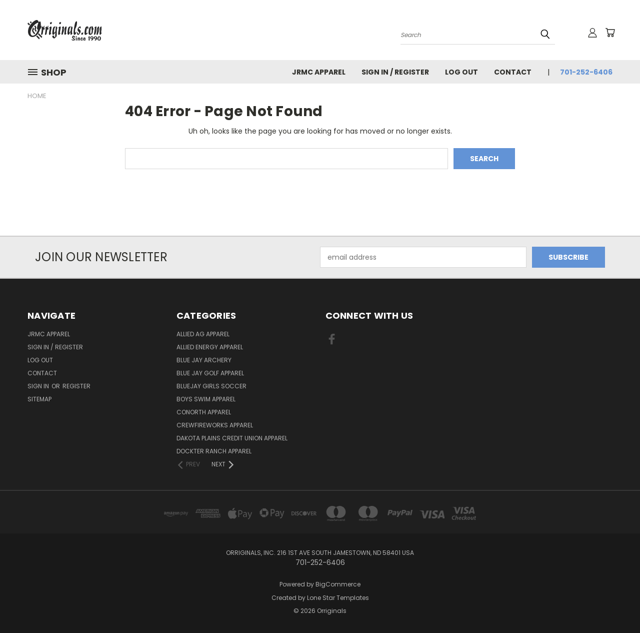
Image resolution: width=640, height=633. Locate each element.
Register (76, 386)
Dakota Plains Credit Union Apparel (232, 438)
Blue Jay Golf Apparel (210, 373)
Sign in (39, 386)
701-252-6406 (586, 72)
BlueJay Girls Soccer (211, 386)
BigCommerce (338, 584)
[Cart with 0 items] (610, 33)
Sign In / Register (395, 72)
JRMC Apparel (319, 72)
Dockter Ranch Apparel (214, 451)
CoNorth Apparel (203, 412)
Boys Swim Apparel (206, 399)
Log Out (461, 72)
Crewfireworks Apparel (214, 425)
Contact (513, 72)
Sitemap (40, 399)
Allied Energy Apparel (209, 347)
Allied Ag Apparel (203, 334)
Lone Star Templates (338, 597)
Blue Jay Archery (204, 360)
